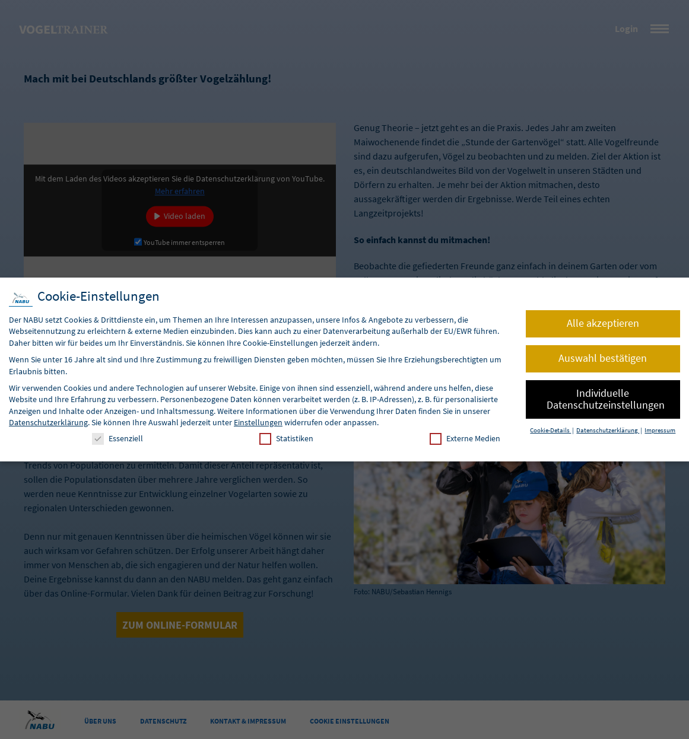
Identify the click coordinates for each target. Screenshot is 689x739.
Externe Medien (465, 438)
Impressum (659, 430)
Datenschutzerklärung (48, 422)
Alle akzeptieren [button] (603, 323)
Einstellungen (258, 422)
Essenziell (117, 438)
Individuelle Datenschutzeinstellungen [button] (606, 399)
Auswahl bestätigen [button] (602, 358)
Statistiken (286, 438)
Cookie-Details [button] (550, 430)
